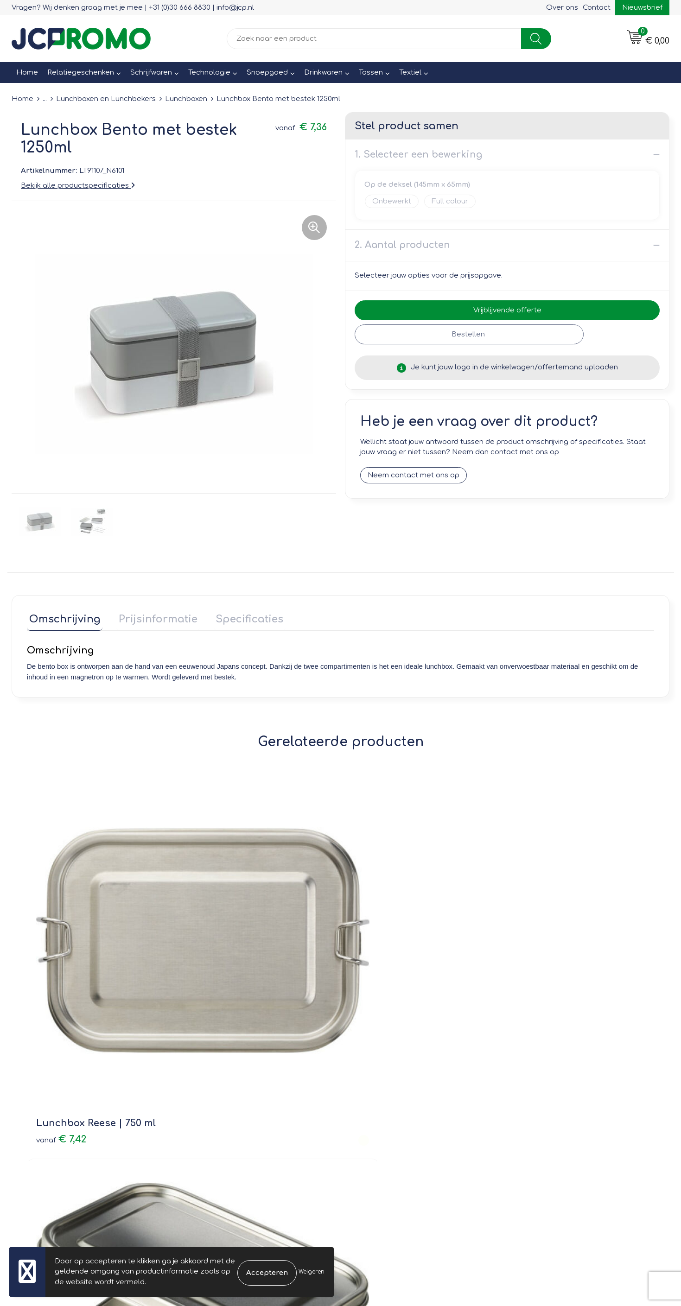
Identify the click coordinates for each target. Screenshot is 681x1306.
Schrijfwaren (151, 72)
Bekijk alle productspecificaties (78, 186)
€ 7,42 (61, 941)
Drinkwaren (323, 72)
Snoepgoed (267, 72)
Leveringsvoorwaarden (555, 1056)
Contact (597, 8)
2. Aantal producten (402, 245)
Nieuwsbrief (642, 8)
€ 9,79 (217, 941)
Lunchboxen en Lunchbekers (106, 99)
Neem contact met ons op (413, 475)
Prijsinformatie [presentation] (151, 617)
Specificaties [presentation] (239, 617)
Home (27, 72)
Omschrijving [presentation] (62, 617)
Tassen (371, 72)
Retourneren (373, 1082)
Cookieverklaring (544, 1069)
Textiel (410, 72)
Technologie (209, 72)
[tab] (62, 619)
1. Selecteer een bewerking (418, 154)
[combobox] (374, 38)
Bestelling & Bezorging (391, 1069)
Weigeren (312, 1271)
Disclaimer (533, 1095)
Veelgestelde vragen (225, 1082)
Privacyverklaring (544, 1082)
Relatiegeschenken (80, 72)
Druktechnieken (216, 1095)
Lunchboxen (186, 99)
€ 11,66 (533, 955)
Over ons (562, 8)
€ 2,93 (375, 955)
